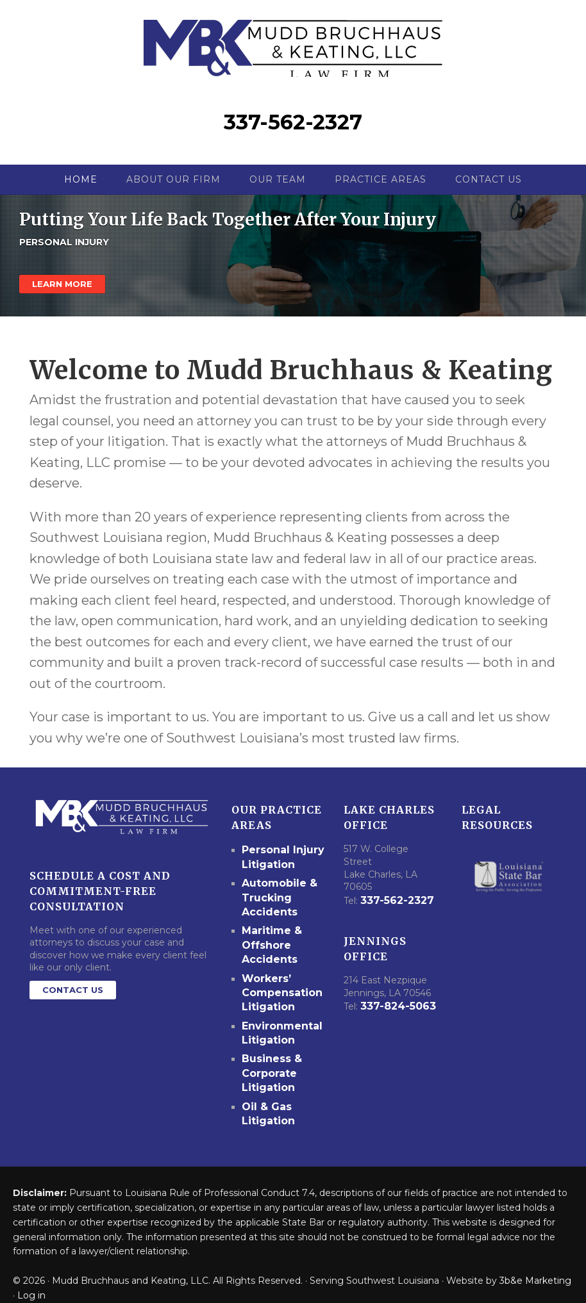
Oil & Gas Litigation (265, 1097)
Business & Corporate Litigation (269, 1060)
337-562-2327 (293, 135)
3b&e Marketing (535, 1262)
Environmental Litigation (277, 1025)
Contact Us (72, 1003)
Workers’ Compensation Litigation (278, 989)
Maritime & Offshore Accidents (268, 946)
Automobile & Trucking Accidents (275, 905)
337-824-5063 (394, 1017)
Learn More (62, 297)
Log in (31, 1276)
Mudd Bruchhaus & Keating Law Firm (293, 45)
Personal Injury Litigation (278, 868)
